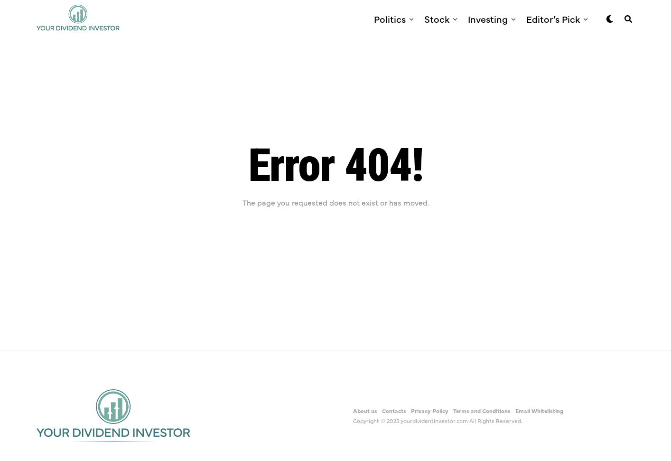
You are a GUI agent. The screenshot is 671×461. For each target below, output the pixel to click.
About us (365, 410)
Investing (488, 18)
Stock (436, 18)
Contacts (394, 410)
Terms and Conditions (482, 410)
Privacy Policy (429, 410)
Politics (390, 18)
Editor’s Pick (553, 18)
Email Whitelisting (539, 410)
